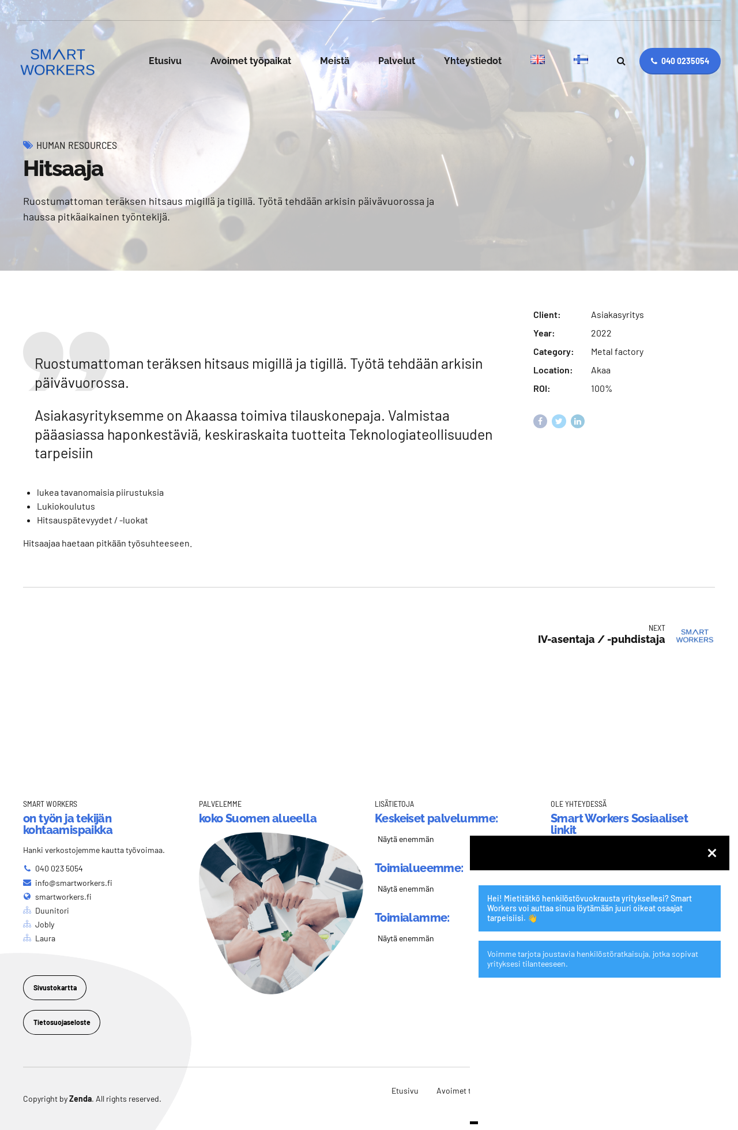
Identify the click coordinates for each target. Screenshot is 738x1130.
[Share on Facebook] (540, 421)
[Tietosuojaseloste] (61, 1022)
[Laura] (39, 938)
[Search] (621, 60)
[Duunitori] (46, 910)
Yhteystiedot (473, 60)
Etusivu (165, 60)
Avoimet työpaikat (250, 60)
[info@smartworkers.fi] (67, 882)
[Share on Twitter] (559, 421)
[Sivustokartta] (54, 987)
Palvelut (396, 60)
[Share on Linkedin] (578, 421)
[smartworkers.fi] (57, 896)
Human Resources (76, 145)
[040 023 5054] (53, 868)
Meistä (334, 60)
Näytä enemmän (406, 839)
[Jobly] (38, 924)
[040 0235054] (680, 61)
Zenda (80, 1098)
